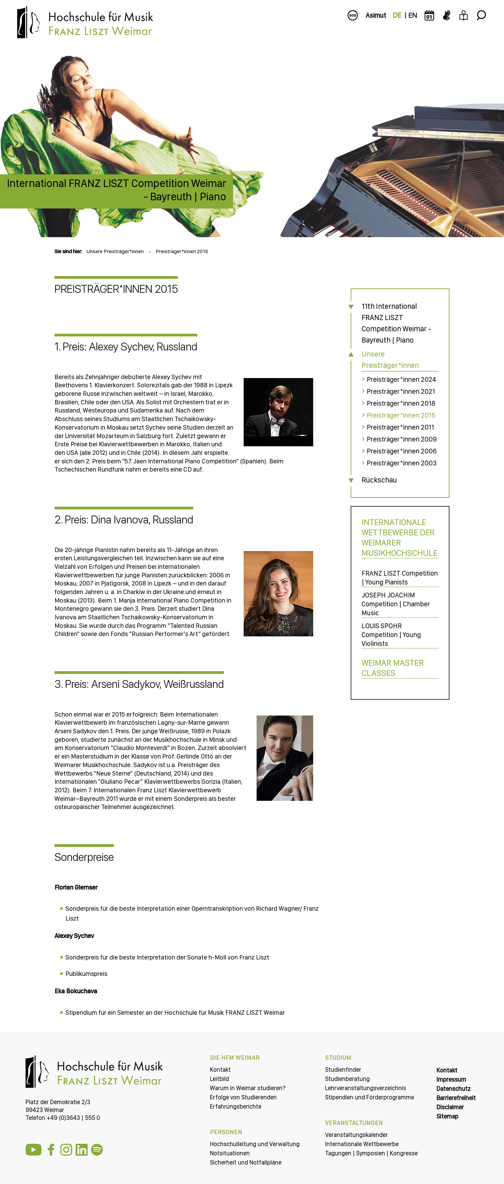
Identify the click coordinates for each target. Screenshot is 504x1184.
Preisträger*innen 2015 (182, 251)
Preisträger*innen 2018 (401, 403)
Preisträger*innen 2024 (401, 379)
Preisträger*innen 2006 (402, 451)
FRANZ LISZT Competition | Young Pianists (400, 577)
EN (412, 15)
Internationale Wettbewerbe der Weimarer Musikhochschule (400, 537)
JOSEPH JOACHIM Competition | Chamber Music (396, 604)
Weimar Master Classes (393, 668)
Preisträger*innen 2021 (401, 391)
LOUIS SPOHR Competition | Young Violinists (391, 635)
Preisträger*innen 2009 (402, 439)
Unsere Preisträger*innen (115, 251)
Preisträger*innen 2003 (402, 463)
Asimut (376, 15)
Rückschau (379, 479)
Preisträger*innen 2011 (400, 427)
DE (397, 15)
